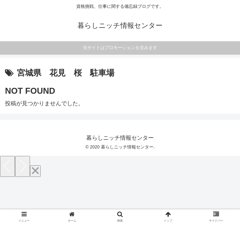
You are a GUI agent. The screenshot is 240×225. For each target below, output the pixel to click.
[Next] (22, 166)
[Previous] (7, 166)
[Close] (35, 171)
